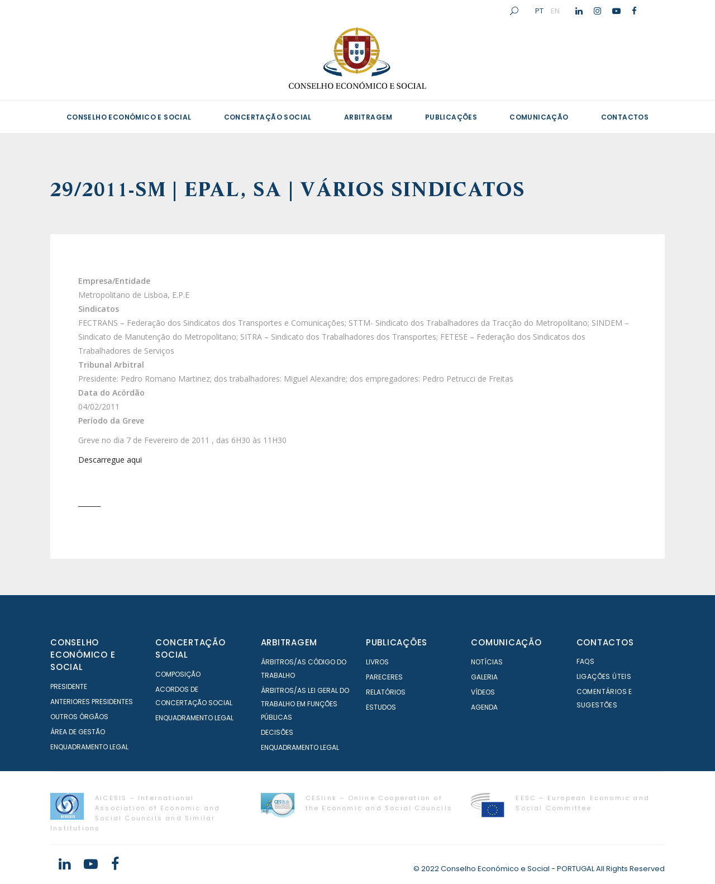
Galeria (484, 677)
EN (555, 11)
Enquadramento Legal (89, 747)
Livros (377, 662)
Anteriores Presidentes (91, 701)
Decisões (277, 732)
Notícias (487, 662)
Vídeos (483, 692)
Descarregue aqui (110, 459)
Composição (178, 674)
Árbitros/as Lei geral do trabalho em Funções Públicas (305, 704)
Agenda (484, 707)
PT (539, 11)
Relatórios (386, 692)
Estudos (381, 707)
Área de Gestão (77, 731)
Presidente (68, 686)
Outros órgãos (79, 716)
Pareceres (384, 677)
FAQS (585, 661)
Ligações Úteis (604, 676)
